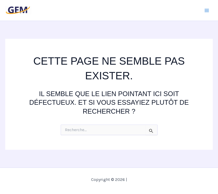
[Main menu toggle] (207, 10)
